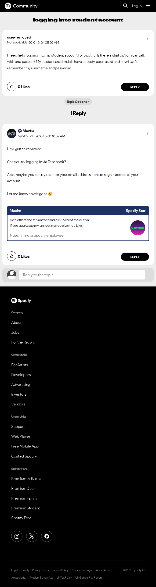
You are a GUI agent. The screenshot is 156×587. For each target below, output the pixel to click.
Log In (136, 5)
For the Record (23, 342)
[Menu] (147, 6)
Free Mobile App (25, 446)
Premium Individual (26, 478)
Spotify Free (21, 517)
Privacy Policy (60, 570)
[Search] (125, 6)
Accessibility (18, 578)
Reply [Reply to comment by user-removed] (135, 87)
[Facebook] (46, 536)
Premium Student (25, 508)
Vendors (18, 404)
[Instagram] (16, 536)
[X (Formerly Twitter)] (31, 536)
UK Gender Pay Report (88, 578)
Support (18, 426)
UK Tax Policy (64, 578)
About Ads (102, 570)
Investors (18, 394)
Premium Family (24, 498)
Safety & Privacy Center (35, 570)
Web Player (20, 436)
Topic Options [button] (77, 101)
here (95, 174)
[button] (147, 39)
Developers (21, 374)
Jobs (15, 332)
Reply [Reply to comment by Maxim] (135, 256)
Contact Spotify (24, 456)
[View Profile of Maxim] (28, 130)
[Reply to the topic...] (82, 274)
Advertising (20, 384)
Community (21, 6)
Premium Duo (22, 488)
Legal (14, 570)
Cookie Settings (82, 570)
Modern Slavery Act (41, 578)
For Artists (19, 364)
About (16, 322)
